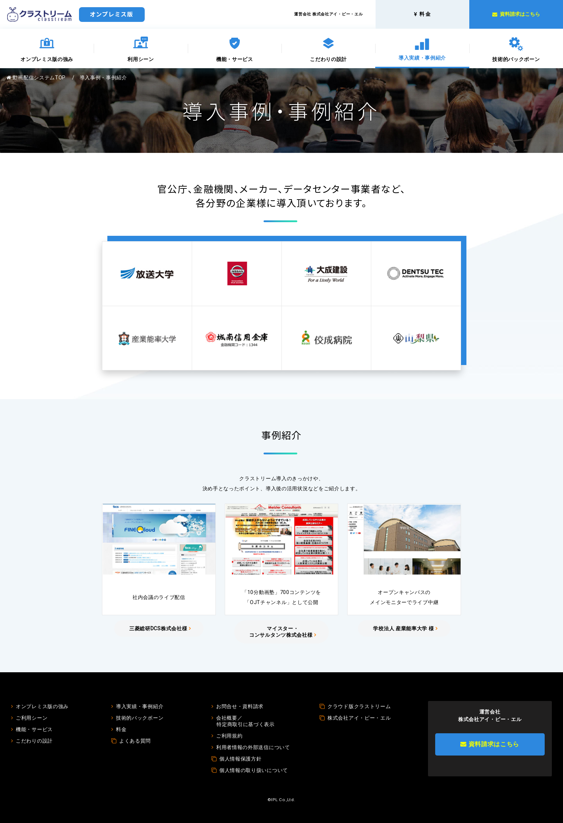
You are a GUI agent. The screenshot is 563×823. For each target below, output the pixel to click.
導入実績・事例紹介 (422, 58)
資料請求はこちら (489, 744)
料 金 (422, 14)
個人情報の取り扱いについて (253, 770)
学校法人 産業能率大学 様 (403, 628)
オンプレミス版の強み (46, 59)
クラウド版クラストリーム (359, 706)
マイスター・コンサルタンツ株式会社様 (280, 632)
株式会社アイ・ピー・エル (359, 718)
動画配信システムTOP (36, 77)
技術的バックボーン (516, 59)
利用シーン (140, 59)
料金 (121, 729)
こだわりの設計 (328, 59)
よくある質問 (135, 741)
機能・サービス (234, 59)
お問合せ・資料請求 (240, 706)
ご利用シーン (31, 718)
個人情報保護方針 (240, 759)
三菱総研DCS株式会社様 (158, 628)
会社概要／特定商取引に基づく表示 (245, 721)
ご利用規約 (229, 736)
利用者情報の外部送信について (253, 747)
